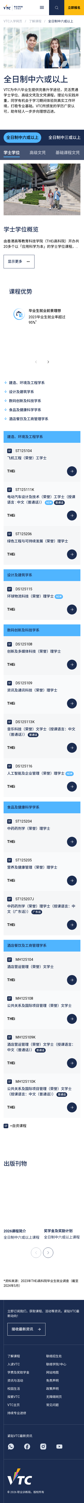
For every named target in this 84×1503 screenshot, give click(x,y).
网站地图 (52, 1372)
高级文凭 (38, 152)
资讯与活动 (15, 1380)
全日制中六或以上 (22, 137)
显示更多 (19, 261)
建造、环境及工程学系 (24, 382)
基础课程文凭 (68, 152)
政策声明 (52, 1388)
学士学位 (12, 152)
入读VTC (13, 1364)
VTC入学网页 (13, 21)
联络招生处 (54, 1356)
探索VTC (13, 1397)
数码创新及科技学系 (22, 400)
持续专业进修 (16, 1413)
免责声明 (52, 1380)
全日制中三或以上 (64, 137)
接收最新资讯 (26, 1329)
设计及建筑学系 (19, 391)
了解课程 (35, 21)
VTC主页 (13, 1405)
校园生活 (13, 1388)
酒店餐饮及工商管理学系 (26, 418)
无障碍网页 (54, 1397)
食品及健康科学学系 (22, 409)
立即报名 (74, 7)
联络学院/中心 (56, 1364)
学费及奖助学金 (18, 1372)
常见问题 (52, 1405)
